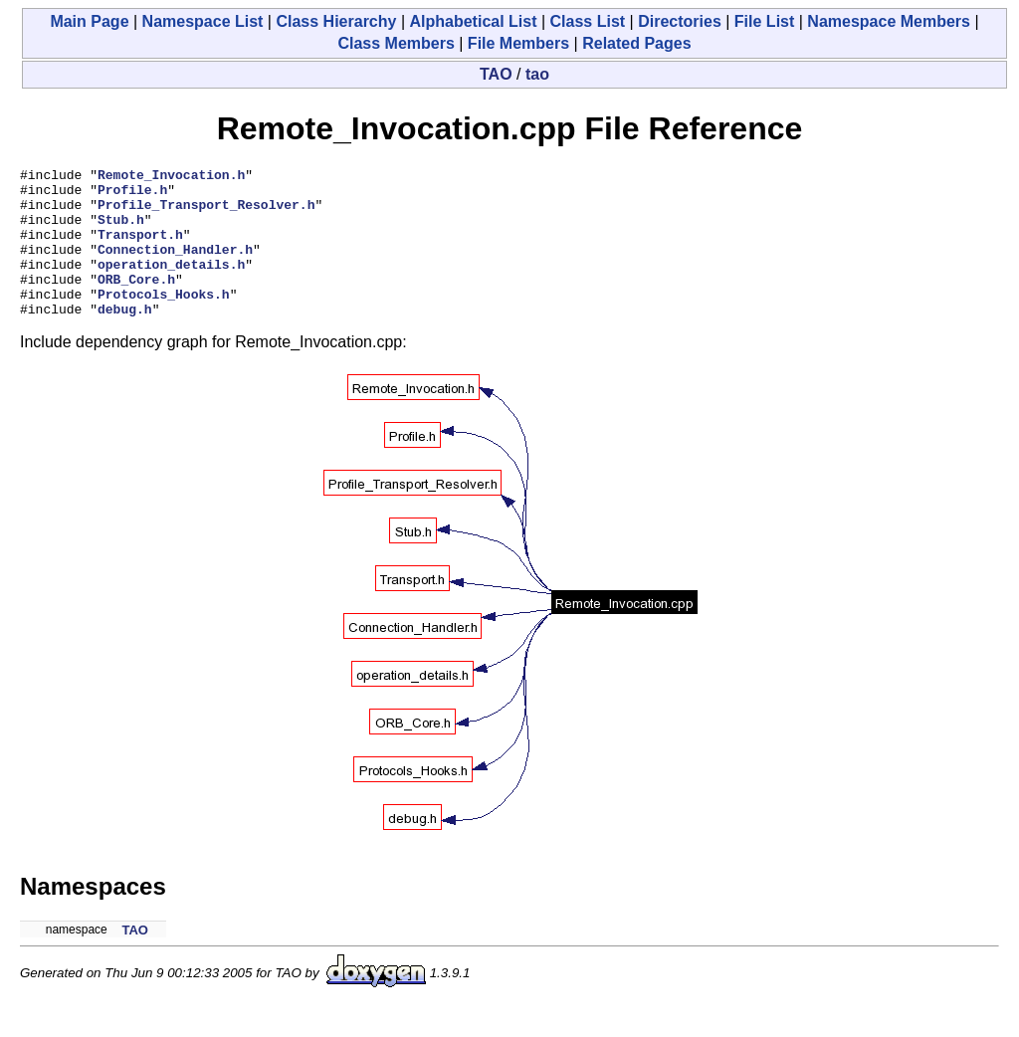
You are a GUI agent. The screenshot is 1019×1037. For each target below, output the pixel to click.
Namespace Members (888, 21)
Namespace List (203, 21)
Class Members (395, 43)
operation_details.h (171, 285)
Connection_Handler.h (175, 267)
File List (764, 21)
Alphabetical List (472, 21)
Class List (588, 21)
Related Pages (636, 43)
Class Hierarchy (336, 21)
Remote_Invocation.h (171, 177)
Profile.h (132, 195)
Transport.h (140, 249)
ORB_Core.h (136, 302)
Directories (679, 21)
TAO (496, 74)
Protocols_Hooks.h (164, 320)
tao (537, 74)
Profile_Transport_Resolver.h (206, 213)
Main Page (89, 21)
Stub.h (121, 231)
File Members (518, 43)
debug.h (125, 338)
